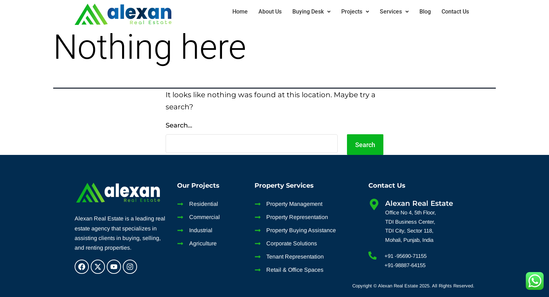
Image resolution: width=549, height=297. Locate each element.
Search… (179, 125)
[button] (311, 12)
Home (240, 11)
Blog (425, 11)
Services (394, 11)
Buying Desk (311, 11)
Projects (355, 11)
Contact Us (455, 11)
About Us (270, 11)
